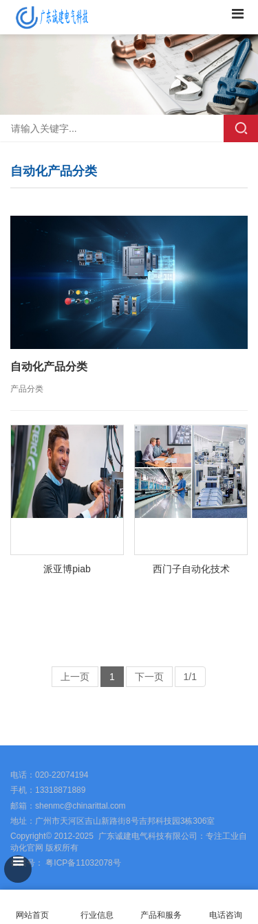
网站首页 (32, 907)
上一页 (75, 676)
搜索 (241, 128)
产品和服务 (161, 915)
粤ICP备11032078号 (82, 863)
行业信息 (97, 915)
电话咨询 (225, 907)
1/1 (190, 676)
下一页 (149, 676)
